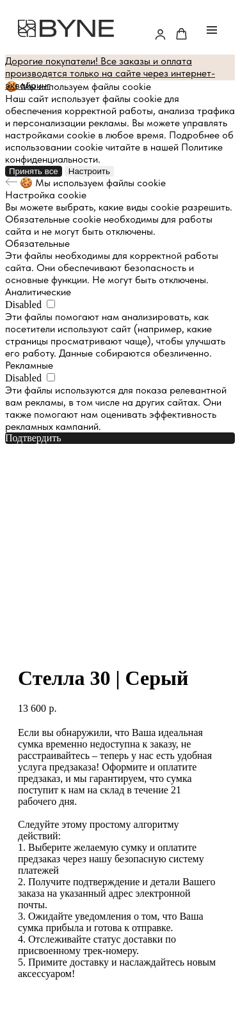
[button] (160, 34)
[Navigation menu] (212, 30)
